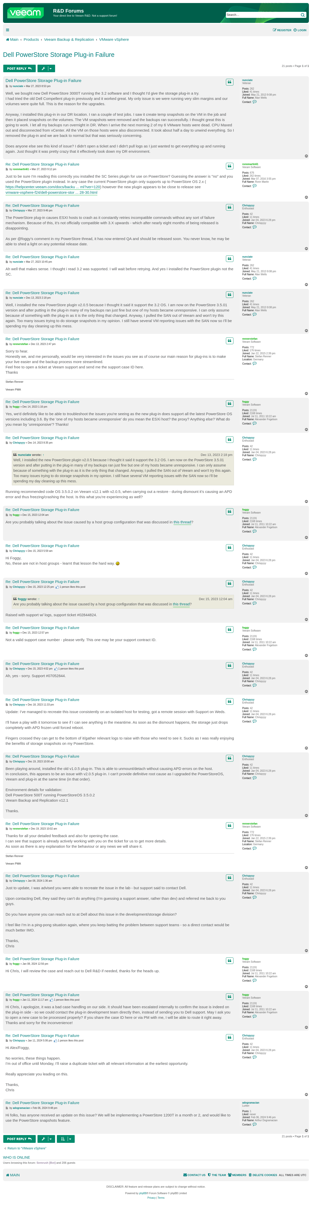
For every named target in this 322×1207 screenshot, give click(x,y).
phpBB (143, 1193)
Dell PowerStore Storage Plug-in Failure (58, 54)
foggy (245, 401)
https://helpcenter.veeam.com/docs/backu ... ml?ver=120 (53, 187)
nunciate (247, 80)
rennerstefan (250, 338)
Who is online (16, 1157)
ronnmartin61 (250, 164)
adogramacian (250, 1102)
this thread (182, 522)
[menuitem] (299, 30)
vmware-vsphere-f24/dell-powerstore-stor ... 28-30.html (51, 192)
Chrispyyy (248, 205)
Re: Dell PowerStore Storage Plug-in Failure (42, 164)
